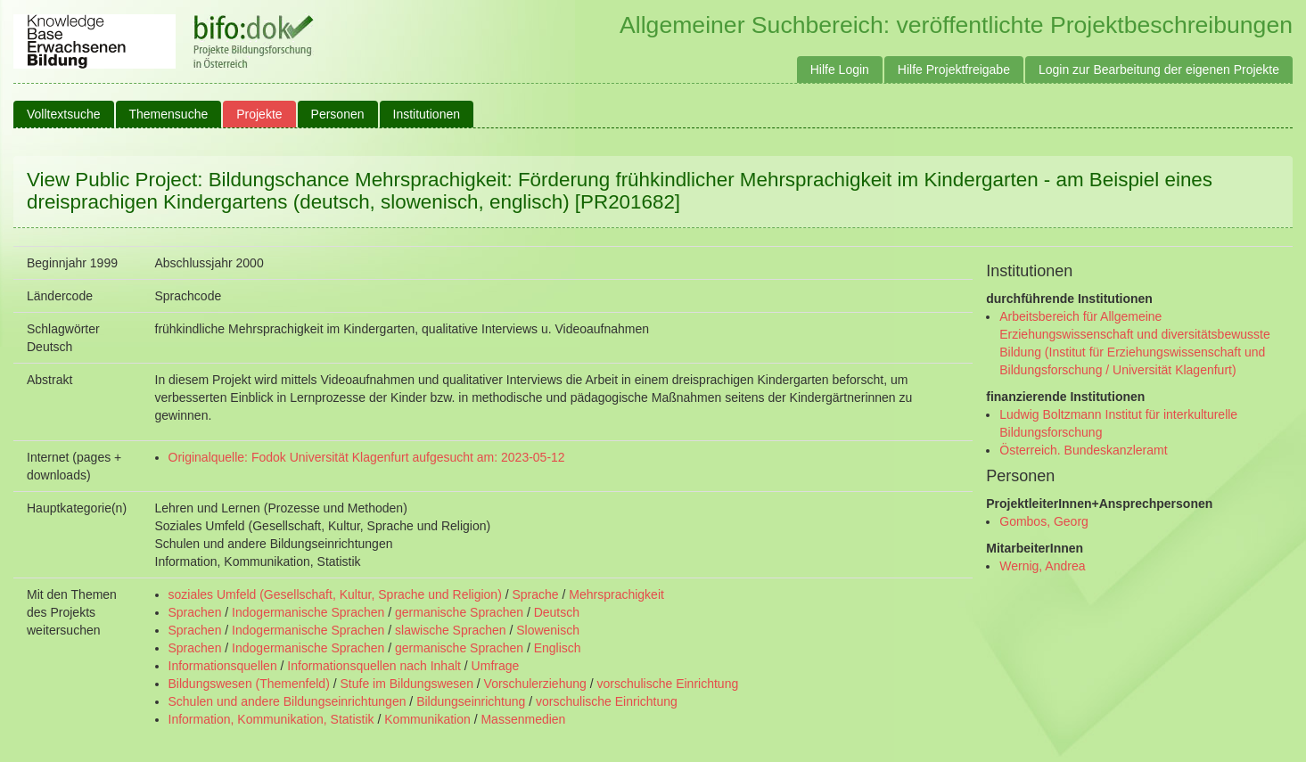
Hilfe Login (839, 69)
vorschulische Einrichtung (667, 683)
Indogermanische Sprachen (308, 612)
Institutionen (427, 114)
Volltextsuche (64, 114)
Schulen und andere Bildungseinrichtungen (287, 701)
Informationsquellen (222, 666)
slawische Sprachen (450, 630)
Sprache (535, 594)
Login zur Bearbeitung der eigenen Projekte (1159, 69)
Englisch (557, 648)
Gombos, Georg (1043, 521)
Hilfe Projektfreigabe (954, 69)
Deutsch (556, 612)
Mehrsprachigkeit (616, 594)
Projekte (259, 114)
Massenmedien (523, 719)
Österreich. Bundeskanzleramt (1083, 450)
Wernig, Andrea (1042, 566)
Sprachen (195, 612)
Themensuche (169, 114)
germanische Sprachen (459, 612)
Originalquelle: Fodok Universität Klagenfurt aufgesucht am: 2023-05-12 (366, 457)
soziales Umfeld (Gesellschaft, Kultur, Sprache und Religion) (335, 594)
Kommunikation (427, 719)
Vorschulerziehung (535, 683)
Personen (338, 114)
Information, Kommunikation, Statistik (271, 719)
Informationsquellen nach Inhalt (374, 666)
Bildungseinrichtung (470, 701)
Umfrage (496, 666)
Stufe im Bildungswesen (407, 683)
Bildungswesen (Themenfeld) (249, 683)
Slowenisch (547, 630)
